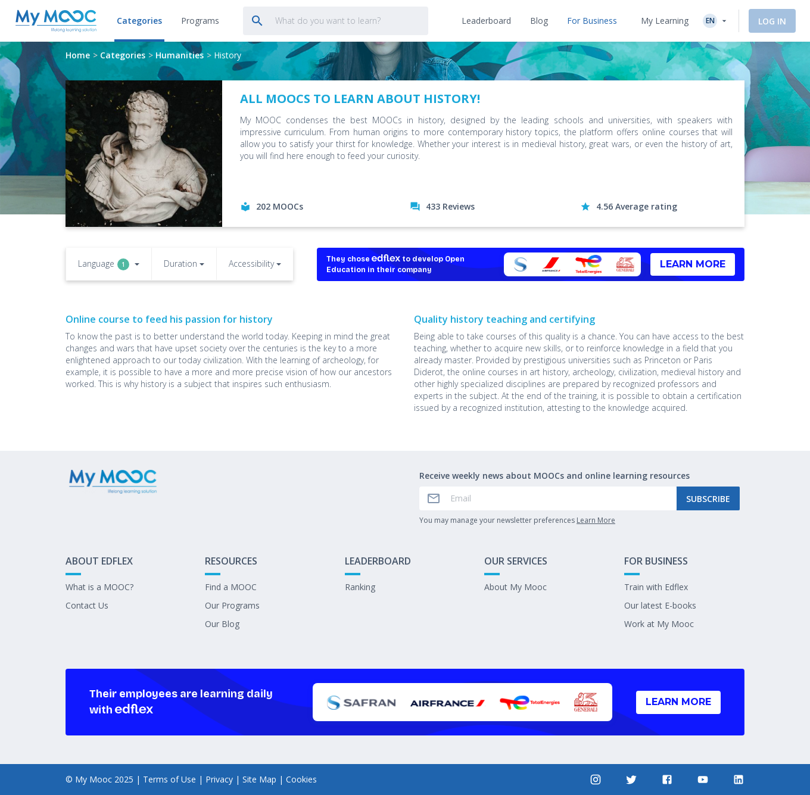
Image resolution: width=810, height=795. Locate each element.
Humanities (179, 55)
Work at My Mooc (659, 623)
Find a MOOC (231, 587)
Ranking (360, 587)
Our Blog (222, 623)
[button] (108, 264)
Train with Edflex (656, 587)
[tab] (137, 21)
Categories (122, 55)
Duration (180, 263)
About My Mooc (515, 587)
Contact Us (87, 605)
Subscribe (708, 498)
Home (78, 55)
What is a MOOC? (99, 587)
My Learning (664, 20)
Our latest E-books (660, 605)
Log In (772, 21)
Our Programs (232, 605)
